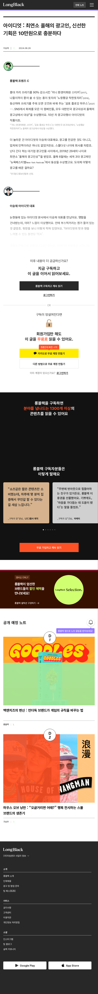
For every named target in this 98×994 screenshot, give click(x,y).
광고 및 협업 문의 (11, 885)
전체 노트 (79, 5)
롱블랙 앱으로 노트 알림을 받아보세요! (75, 630)
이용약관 (7, 917)
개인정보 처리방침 (11, 922)
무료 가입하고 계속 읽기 (49, 547)
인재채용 (7, 881)
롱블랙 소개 (8, 875)
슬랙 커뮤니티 (9, 949)
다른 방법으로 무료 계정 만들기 (49, 364)
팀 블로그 (7, 944)
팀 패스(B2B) (9, 890)
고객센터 (7, 912)
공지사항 (7, 907)
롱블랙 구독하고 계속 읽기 (49, 286)
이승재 (6, 48)
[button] (43, 529)
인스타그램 (8, 939)
